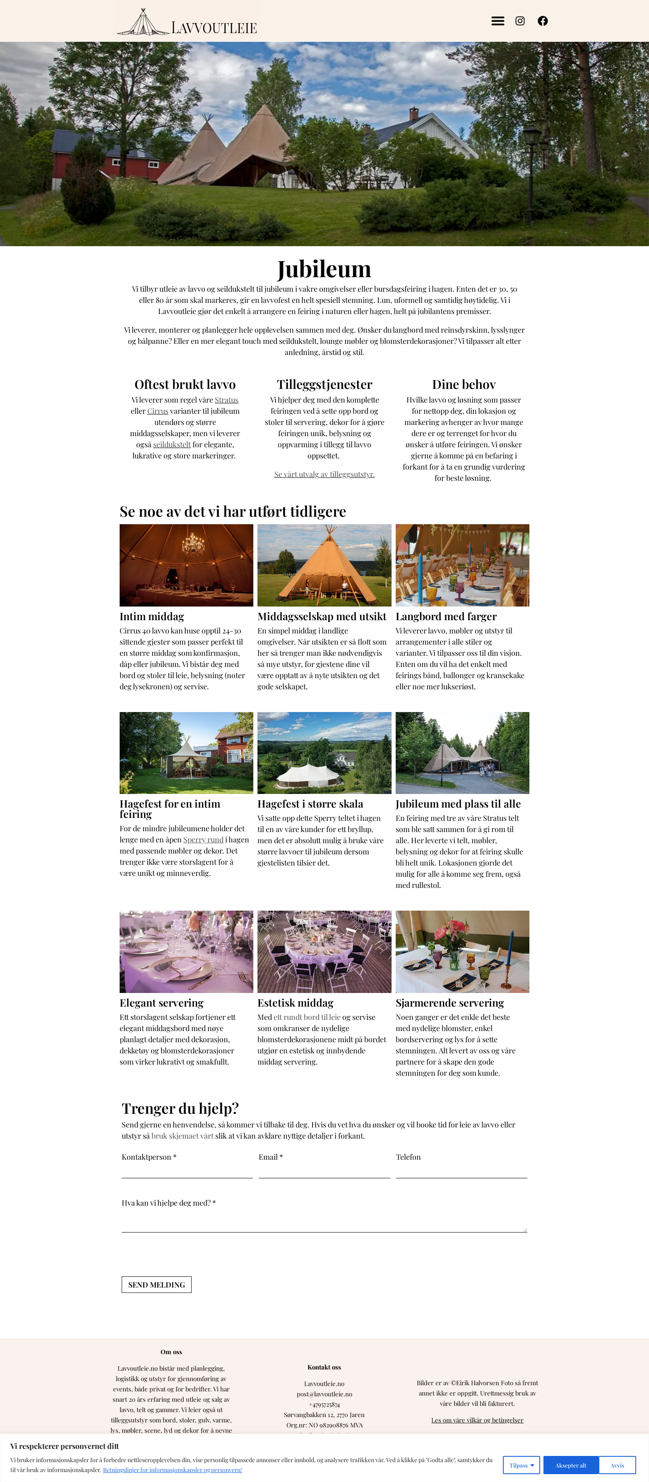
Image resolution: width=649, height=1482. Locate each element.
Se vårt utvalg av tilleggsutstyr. (324, 474)
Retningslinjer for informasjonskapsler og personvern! (172, 1470)
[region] (324, 1458)
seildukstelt (172, 444)
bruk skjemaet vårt (182, 1136)
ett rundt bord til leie (307, 1017)
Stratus (226, 400)
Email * (271, 1157)
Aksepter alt (611, 1465)
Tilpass (518, 1465)
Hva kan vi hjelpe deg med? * (169, 1202)
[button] (497, 20)
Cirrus (157, 411)
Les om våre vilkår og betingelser (477, 1420)
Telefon (408, 1157)
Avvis (561, 1465)
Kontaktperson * (149, 1157)
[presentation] (185, 1254)
